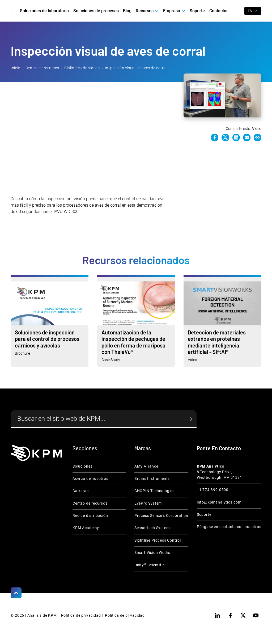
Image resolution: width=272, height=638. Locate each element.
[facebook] (230, 615)
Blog (127, 10)
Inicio (15, 68)
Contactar (218, 10)
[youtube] (255, 615)
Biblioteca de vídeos (82, 68)
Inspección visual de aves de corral (136, 68)
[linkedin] (217, 615)
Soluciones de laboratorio (44, 10)
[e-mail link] (246, 137)
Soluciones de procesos (96, 10)
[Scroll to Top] (16, 592)
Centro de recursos (42, 68)
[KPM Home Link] (36, 453)
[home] (12, 10)
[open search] (237, 11)
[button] (147, 11)
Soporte (197, 10)
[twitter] (243, 615)
